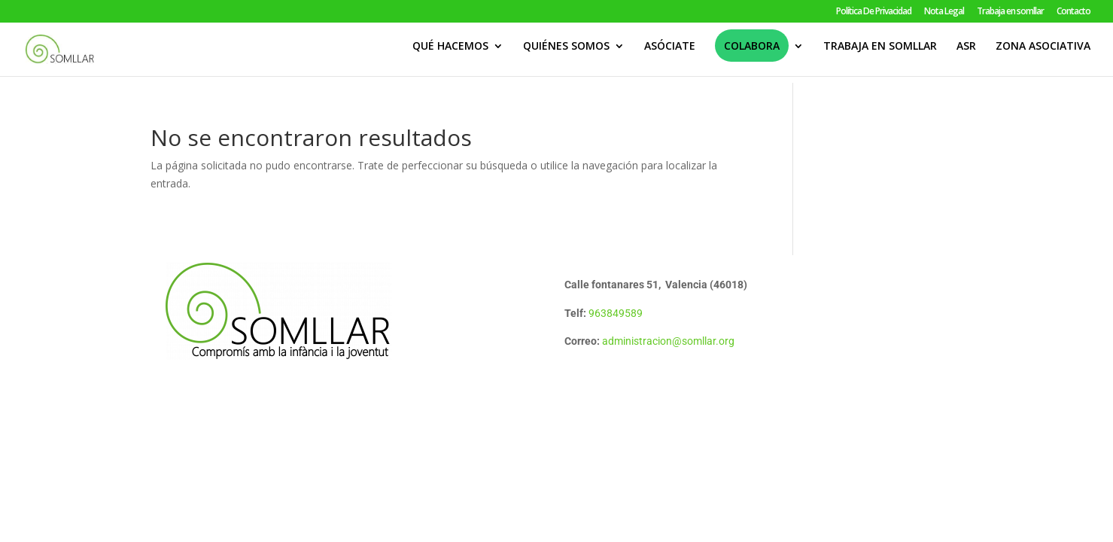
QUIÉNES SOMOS (566, 53)
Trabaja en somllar (1010, 12)
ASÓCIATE (669, 53)
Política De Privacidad (873, 12)
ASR (966, 53)
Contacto (1073, 12)
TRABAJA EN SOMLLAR (880, 53)
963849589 (615, 313)
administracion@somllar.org (668, 341)
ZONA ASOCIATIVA (1043, 53)
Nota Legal (944, 12)
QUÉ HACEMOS (450, 53)
